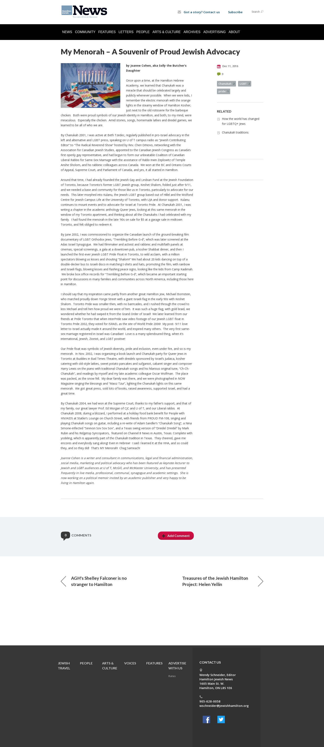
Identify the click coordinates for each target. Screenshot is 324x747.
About (234, 32)
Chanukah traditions (235, 132)
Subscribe (235, 12)
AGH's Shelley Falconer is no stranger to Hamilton (94, 581)
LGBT (245, 83)
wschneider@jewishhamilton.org (224, 706)
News (67, 32)
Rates (172, 676)
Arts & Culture (166, 32)
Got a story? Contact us (198, 12)
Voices (130, 663)
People (143, 32)
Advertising (214, 32)
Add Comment (176, 536)
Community (85, 32)
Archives (191, 32)
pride (223, 91)
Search (257, 11)
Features (107, 32)
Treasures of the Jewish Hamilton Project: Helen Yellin (222, 581)
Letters (126, 32)
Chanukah (226, 83)
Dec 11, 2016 (227, 66)
